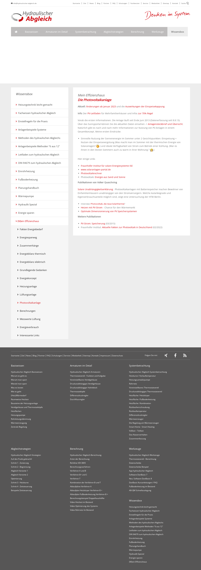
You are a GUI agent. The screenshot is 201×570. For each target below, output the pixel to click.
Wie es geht (16, 391)
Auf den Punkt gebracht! (21, 459)
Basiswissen (31, 31)
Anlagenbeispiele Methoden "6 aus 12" (38, 146)
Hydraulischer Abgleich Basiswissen (26, 372)
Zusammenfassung (137, 438)
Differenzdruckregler (79, 395)
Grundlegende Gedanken (32, 270)
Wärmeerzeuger (136, 419)
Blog (98, 3)
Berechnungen (26, 310)
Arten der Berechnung (80, 459)
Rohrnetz (133, 383)
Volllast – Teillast (136, 430)
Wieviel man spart (19, 383)
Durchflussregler (77, 399)
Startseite (76, 3)
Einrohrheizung (25, 171)
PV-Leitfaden (94, 113)
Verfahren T (75, 478)
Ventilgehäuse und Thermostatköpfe (27, 407)
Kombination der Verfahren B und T (85, 482)
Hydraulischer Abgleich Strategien (26, 455)
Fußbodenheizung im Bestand (142, 486)
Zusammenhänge (28, 245)
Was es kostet (17, 387)
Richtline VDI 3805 (78, 463)
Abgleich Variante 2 (19, 474)
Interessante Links (28, 335)
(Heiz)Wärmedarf (18, 395)
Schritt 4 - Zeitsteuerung (21, 486)
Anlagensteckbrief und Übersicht (165, 124)
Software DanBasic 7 (138, 474)
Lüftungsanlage (26, 294)
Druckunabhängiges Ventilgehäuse (85, 383)
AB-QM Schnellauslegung (140, 490)
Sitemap (166, 3)
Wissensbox (177, 31)
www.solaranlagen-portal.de (96, 169)
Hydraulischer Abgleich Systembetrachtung (148, 372)
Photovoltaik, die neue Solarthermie (107, 203)
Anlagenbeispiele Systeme (31, 129)
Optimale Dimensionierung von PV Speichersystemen (109, 211)
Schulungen (123, 3)
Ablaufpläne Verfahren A (81, 486)
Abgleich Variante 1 (19, 470)
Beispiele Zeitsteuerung (21, 490)
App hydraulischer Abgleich (141, 470)
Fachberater (135, 3)
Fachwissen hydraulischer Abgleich (36, 113)
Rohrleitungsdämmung (21, 419)
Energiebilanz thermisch (31, 253)
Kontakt (175, 3)
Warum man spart (19, 379)
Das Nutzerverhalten (138, 434)
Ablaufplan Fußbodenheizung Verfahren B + (89, 494)
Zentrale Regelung (19, 426)
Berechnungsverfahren (80, 467)
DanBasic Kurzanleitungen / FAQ (143, 482)
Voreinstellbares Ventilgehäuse (83, 379)
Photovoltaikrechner (91, 173)
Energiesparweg (27, 237)
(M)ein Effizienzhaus (27, 221)
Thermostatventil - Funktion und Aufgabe (88, 376)
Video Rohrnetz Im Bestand (82, 510)
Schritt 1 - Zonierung (20, 463)
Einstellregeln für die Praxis (32, 121)
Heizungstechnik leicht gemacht (34, 104)
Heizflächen (16, 411)
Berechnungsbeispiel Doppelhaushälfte (87, 498)
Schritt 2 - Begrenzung (20, 467)
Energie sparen (25, 212)
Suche (184, 3)
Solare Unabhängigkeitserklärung (95, 189)
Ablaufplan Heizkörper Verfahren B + (86, 490)
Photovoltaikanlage (29, 302)
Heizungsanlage (27, 286)
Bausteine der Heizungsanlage (24, 403)
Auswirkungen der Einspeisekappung (145, 106)
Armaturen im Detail (57, 31)
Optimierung (16, 478)
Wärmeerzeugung (19, 423)
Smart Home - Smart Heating (142, 426)
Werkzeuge (158, 31)
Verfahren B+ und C (78, 474)
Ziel (84, 3)
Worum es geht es (19, 376)
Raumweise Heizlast (20, 399)
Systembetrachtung (85, 31)
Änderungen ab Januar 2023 (101, 106)
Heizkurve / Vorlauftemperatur (142, 376)
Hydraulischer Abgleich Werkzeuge (144, 455)
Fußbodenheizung (27, 179)
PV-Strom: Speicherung (93, 223)
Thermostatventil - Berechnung (142, 459)
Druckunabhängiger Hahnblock (83, 387)
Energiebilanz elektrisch (31, 261)
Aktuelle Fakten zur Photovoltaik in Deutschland (127, 227)
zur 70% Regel (145, 113)
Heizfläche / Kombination (140, 403)
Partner (106, 3)
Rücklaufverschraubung (139, 407)
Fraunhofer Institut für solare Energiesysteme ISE (107, 165)
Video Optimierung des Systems (84, 506)
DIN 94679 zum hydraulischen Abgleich (38, 162)
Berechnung (137, 31)
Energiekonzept (26, 278)
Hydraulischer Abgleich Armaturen (85, 372)
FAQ (113, 3)
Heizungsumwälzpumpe (139, 379)
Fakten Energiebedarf (30, 229)
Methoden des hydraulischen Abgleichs (38, 137)
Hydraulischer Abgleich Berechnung (85, 455)
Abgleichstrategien (113, 31)
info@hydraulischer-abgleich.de (24, 3)
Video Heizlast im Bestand (81, 502)
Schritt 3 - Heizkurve (20, 482)
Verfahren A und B (78, 470)
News (92, 3)
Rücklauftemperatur (138, 411)
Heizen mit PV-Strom (91, 207)
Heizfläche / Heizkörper (139, 395)
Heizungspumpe (18, 415)
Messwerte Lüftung (28, 319)
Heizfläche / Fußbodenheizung (142, 399)
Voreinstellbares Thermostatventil (144, 387)
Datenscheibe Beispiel (139, 467)
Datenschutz (117, 355)
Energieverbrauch (28, 327)
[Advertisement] (100, 60)
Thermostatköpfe (77, 391)
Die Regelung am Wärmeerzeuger (144, 423)
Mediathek (156, 3)
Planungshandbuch (27, 187)
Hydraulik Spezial (26, 204)
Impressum (105, 355)
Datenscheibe (135, 463)
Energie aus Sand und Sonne (110, 177)
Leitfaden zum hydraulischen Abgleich (37, 154)
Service (145, 3)
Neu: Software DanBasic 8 (140, 478)
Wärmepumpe (25, 196)
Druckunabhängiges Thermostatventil (145, 391)
